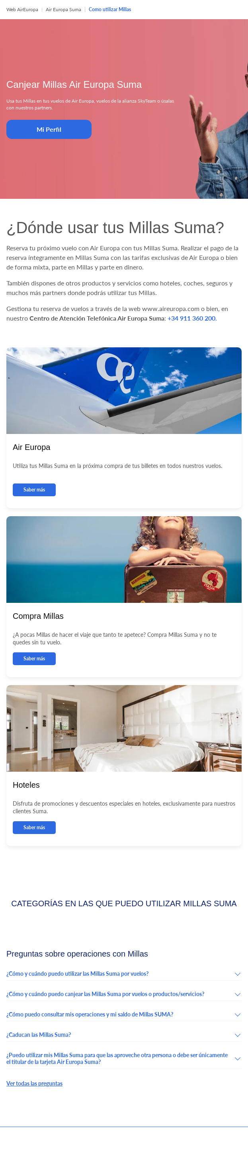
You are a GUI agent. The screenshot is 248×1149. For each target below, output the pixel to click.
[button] (124, 975)
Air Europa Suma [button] (63, 9)
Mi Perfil (49, 129)
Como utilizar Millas (110, 9)
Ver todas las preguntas (34, 1083)
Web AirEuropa (22, 9)
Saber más (34, 490)
